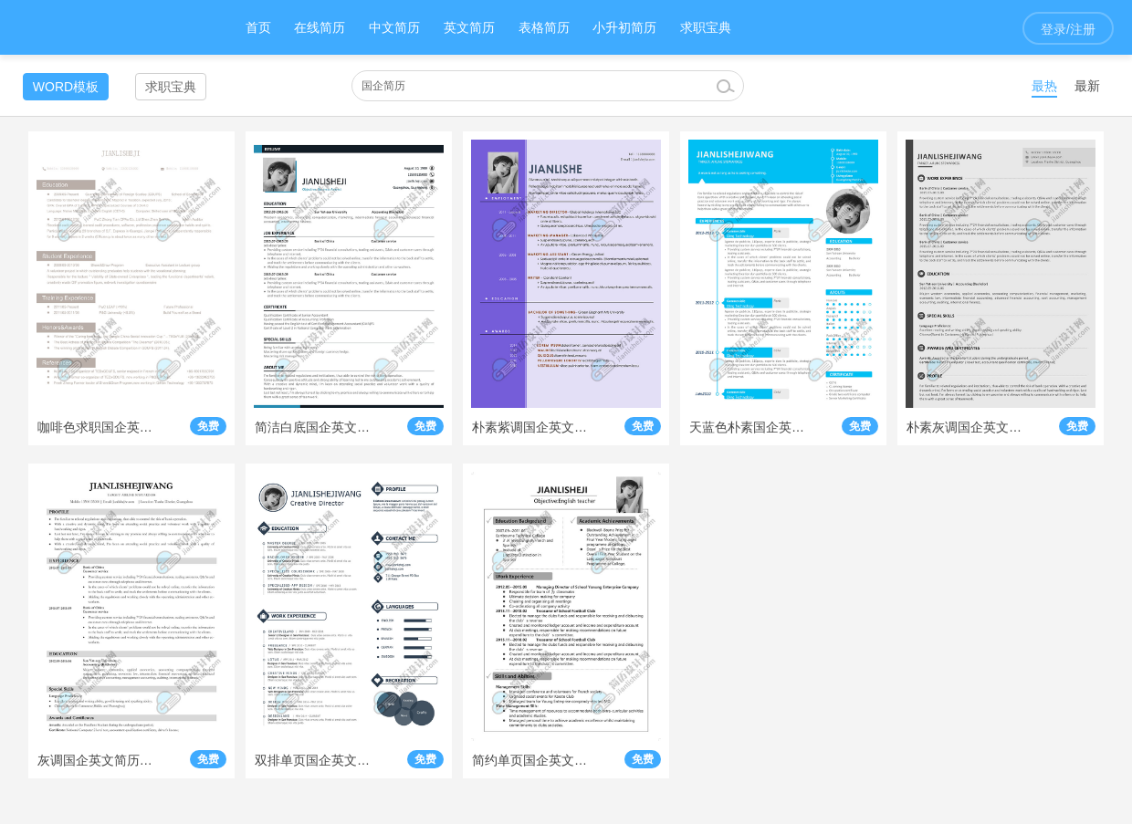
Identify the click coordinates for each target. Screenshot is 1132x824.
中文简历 (394, 27)
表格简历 (544, 27)
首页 (258, 27)
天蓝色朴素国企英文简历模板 (747, 427)
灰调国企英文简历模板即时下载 (95, 760)
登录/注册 (1068, 29)
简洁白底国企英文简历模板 (313, 427)
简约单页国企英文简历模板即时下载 (530, 760)
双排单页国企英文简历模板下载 (313, 760)
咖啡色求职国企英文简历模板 (95, 427)
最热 (1044, 85)
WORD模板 (66, 86)
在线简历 (319, 27)
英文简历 (469, 27)
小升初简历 (624, 27)
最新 (1087, 85)
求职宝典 (705, 27)
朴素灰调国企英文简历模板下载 (965, 427)
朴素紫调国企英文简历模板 (530, 427)
